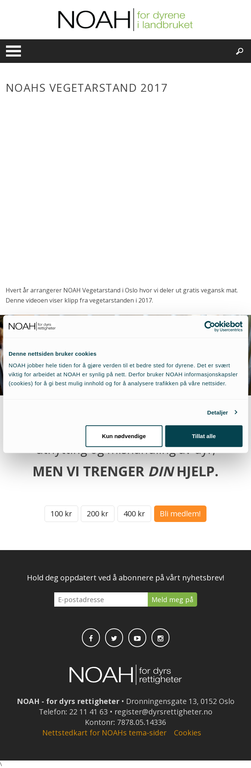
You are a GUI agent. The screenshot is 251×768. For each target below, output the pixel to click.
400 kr (134, 514)
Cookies (187, 733)
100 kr (61, 514)
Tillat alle (204, 436)
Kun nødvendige (124, 436)
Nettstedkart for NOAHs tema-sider (104, 733)
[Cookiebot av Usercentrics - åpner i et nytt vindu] (209, 326)
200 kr (97, 514)
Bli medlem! (180, 514)
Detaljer (217, 412)
